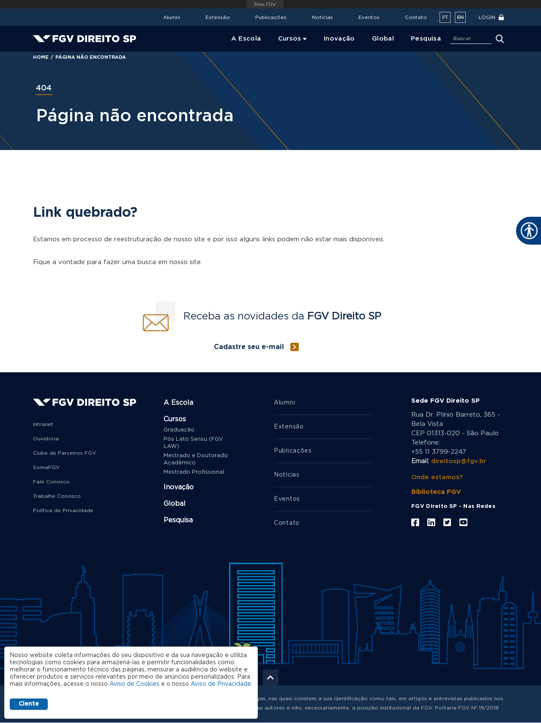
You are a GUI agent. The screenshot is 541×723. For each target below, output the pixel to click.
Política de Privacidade (63, 510)
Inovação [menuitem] (339, 38)
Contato (416, 17)
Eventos (369, 17)
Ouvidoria (46, 438)
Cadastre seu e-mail (249, 347)
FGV (265, 4)
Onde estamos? (436, 477)
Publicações (271, 17)
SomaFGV (46, 467)
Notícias (322, 17)
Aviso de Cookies (134, 684)
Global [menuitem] (383, 38)
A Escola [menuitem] (246, 38)
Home (41, 57)
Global (175, 503)
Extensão (217, 17)
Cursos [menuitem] (289, 38)
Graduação (179, 430)
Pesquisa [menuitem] (426, 38)
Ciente (29, 704)
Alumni (171, 17)
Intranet (43, 424)
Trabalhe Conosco (57, 496)
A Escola (178, 402)
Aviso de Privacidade (221, 684)
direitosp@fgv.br (458, 461)
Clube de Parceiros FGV (64, 453)
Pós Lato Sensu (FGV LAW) (193, 443)
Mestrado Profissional (194, 472)
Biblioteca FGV (436, 492)
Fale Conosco (51, 481)
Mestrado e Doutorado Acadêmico (196, 459)
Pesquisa (178, 520)
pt (445, 17)
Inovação (179, 487)
